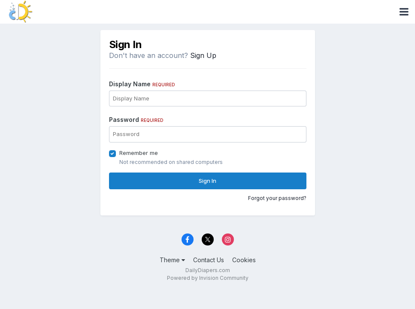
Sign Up (203, 55)
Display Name (142, 84)
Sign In (207, 180)
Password (136, 119)
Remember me (138, 152)
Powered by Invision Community (207, 278)
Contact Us (208, 260)
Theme (172, 260)
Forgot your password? (277, 198)
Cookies (244, 260)
